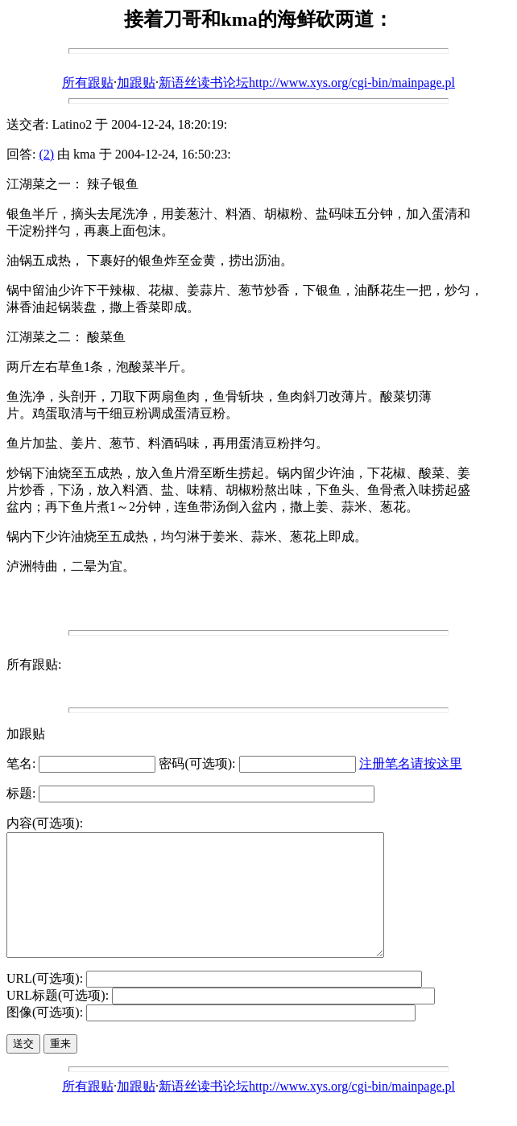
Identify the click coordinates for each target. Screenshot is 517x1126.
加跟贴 (136, 82)
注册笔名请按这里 (410, 763)
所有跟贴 (88, 82)
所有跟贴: (33, 664)
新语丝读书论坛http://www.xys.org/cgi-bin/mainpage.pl (307, 82)
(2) (46, 154)
